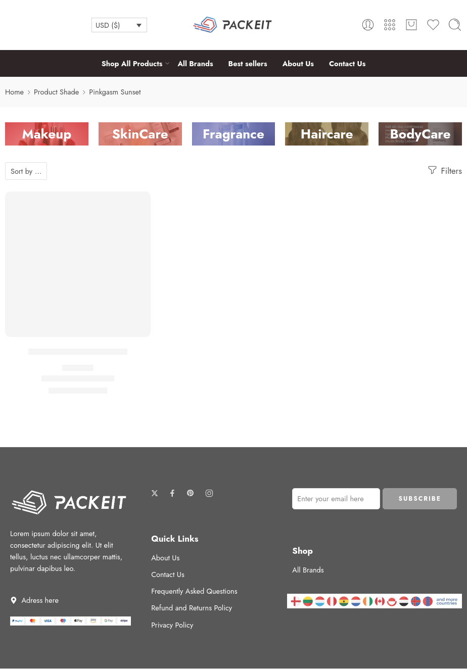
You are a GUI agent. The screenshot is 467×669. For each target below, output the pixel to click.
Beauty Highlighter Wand (77, 351)
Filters (444, 170)
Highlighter (78, 367)
